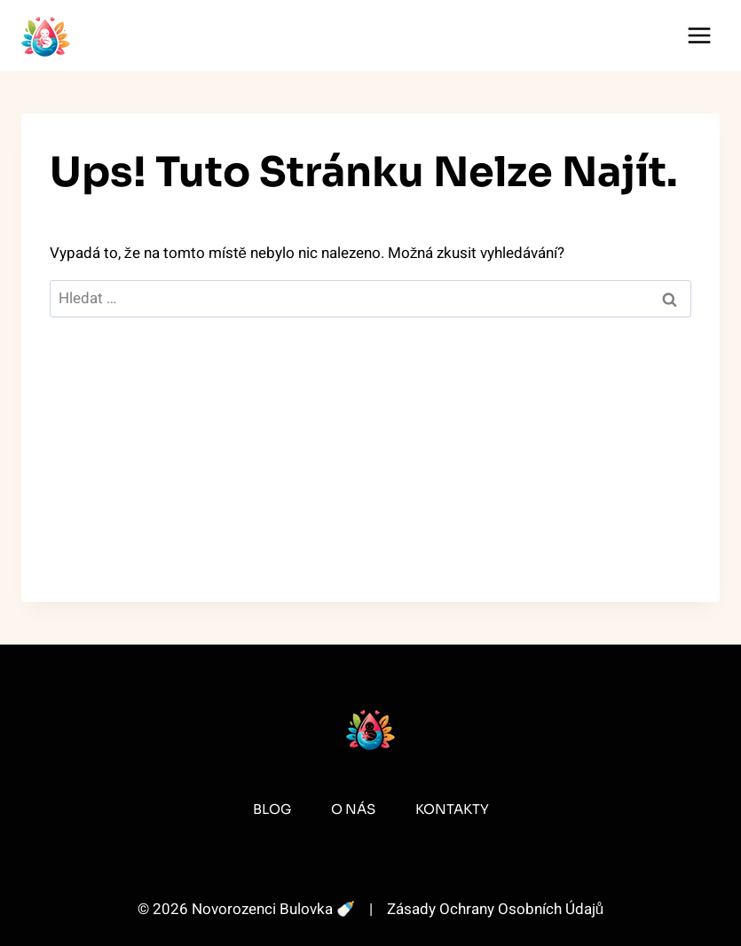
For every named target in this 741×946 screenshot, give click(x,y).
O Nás (353, 809)
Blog (272, 809)
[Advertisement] (370, 478)
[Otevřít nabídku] (699, 35)
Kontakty (452, 809)
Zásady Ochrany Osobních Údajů (495, 909)
